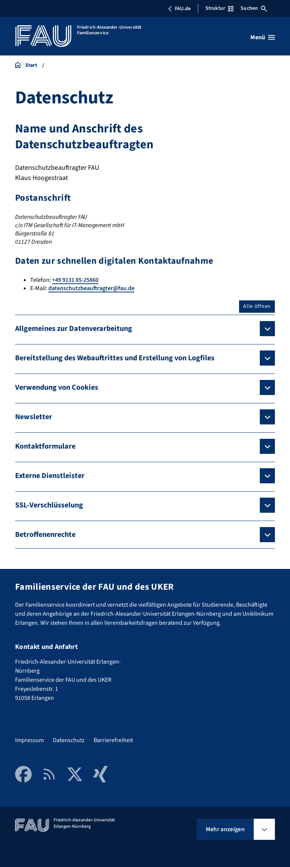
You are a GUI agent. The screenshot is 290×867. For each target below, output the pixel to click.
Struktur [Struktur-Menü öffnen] (219, 8)
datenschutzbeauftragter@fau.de (91, 288)
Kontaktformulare (45, 446)
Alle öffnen (257, 306)
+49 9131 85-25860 (75, 280)
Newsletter (33, 417)
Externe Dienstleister (50, 475)
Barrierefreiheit (113, 740)
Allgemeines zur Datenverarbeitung (73, 328)
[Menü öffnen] (262, 37)
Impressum (29, 740)
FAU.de (179, 8)
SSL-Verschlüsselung (49, 505)
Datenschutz (69, 740)
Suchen (254, 8)
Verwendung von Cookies (56, 387)
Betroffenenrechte (45, 534)
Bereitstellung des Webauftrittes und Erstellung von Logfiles (114, 358)
